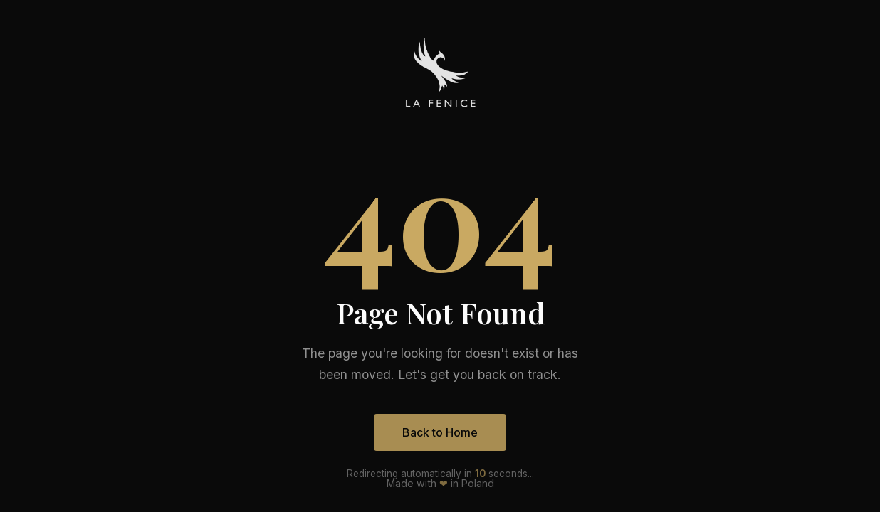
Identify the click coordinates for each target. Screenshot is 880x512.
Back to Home (440, 432)
